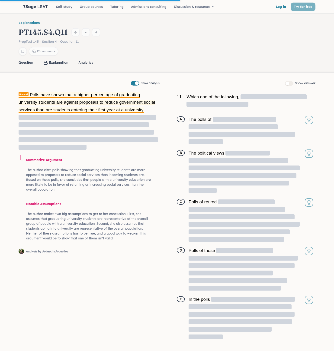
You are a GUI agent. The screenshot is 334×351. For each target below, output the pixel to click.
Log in (281, 7)
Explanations (29, 23)
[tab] (26, 62)
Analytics (85, 62)
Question (26, 62)
